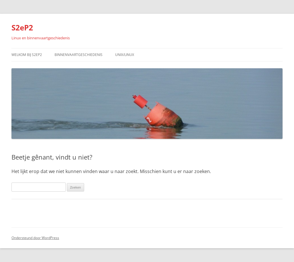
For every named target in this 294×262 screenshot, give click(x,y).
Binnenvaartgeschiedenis (78, 54)
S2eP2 (22, 27)
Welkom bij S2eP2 (26, 54)
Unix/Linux (124, 54)
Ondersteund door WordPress (35, 237)
